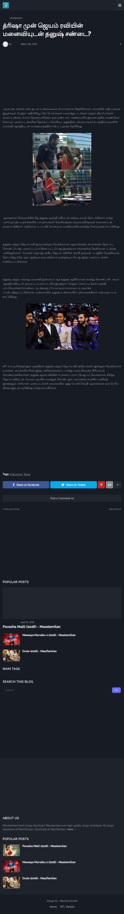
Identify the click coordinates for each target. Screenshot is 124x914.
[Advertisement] (62, 77)
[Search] (62, 690)
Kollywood (16, 18)
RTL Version (67, 906)
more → (71, 829)
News (27, 474)
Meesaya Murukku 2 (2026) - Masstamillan (49, 635)
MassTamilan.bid (68, 900)
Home (6, 18)
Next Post (114, 509)
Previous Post (12, 509)
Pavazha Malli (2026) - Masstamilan (29, 626)
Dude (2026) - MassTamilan (39, 651)
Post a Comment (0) (62, 498)
